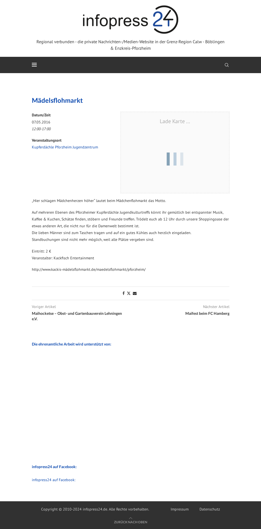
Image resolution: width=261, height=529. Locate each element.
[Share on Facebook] (123, 293)
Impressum (180, 509)
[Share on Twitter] (129, 293)
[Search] (226, 65)
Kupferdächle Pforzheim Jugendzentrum (65, 147)
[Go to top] (130, 521)
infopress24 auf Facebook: (53, 479)
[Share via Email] (135, 293)
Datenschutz (209, 509)
